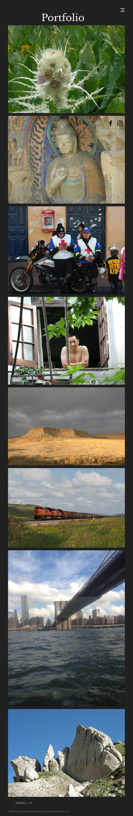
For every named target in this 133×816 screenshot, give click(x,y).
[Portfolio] (21, 803)
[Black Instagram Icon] (120, 123)
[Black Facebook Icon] (110, 123)
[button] (122, 10)
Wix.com (65, 811)
